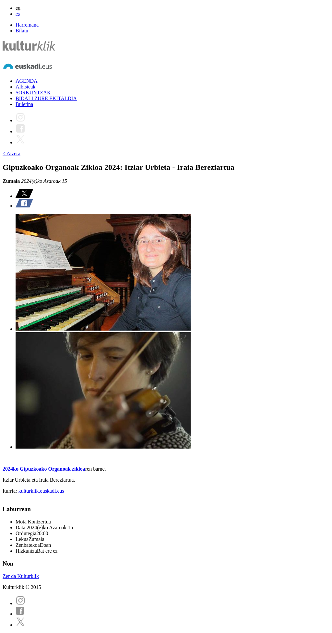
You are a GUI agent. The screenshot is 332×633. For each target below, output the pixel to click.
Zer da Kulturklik (21, 576)
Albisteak (25, 86)
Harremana (27, 25)
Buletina (24, 104)
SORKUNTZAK (33, 92)
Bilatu (22, 30)
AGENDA (27, 81)
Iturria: (10, 491)
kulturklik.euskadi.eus (41, 491)
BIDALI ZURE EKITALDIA (46, 98)
